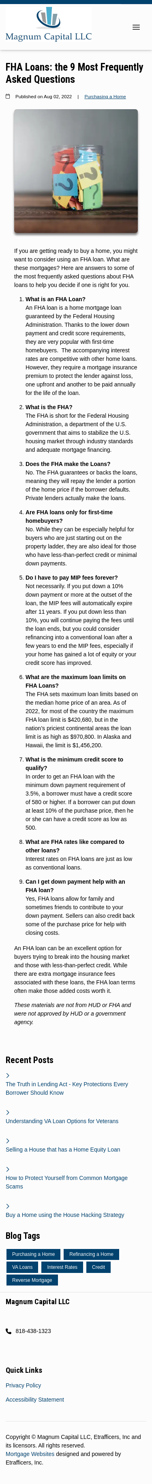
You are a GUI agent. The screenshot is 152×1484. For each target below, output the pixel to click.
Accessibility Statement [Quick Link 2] (35, 1399)
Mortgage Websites (31, 1454)
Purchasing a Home (105, 96)
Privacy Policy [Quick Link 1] (23, 1385)
